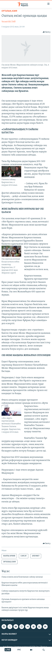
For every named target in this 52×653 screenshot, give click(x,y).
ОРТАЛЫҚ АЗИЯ (9, 11)
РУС (19, 650)
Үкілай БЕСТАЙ (9, 22)
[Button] (47, 32)
